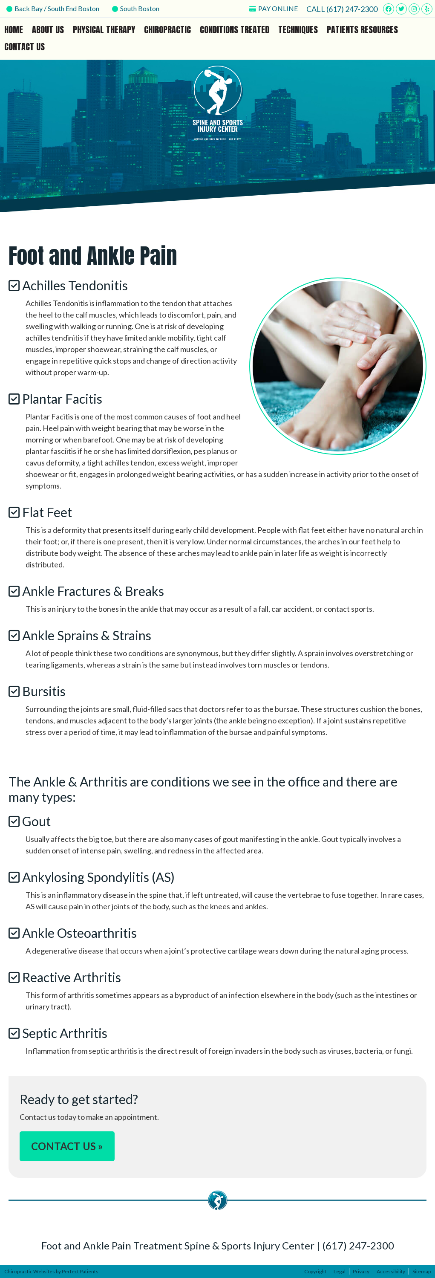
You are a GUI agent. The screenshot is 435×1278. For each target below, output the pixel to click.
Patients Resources (362, 29)
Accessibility (391, 1271)
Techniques (298, 29)
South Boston (135, 8)
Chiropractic (167, 29)
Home (13, 29)
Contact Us (24, 46)
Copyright (315, 1271)
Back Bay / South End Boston (52, 8)
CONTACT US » (67, 1146)
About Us (48, 29)
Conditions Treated (234, 29)
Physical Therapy (104, 29)
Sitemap (421, 1271)
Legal (340, 1271)
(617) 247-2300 (351, 9)
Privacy (361, 1271)
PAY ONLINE (273, 8)
